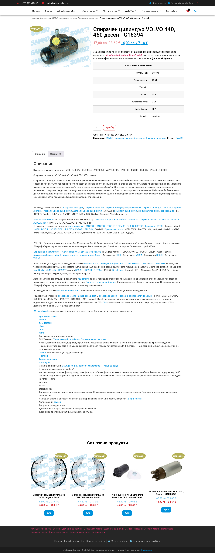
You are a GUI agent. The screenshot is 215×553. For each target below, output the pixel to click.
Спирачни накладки (73, 207)
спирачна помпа (133, 207)
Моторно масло (151, 528)
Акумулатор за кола (41, 528)
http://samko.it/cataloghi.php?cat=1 (124, 55)
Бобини (56, 528)
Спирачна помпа (39, 532)
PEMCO (121, 226)
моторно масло (76, 226)
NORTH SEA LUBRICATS (62, 229)
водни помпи (135, 399)
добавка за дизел (87, 296)
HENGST (62, 270)
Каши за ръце (110, 366)
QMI (105, 302)
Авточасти (90, 11)
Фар (41, 326)
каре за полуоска (172, 207)
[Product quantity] (97, 128)
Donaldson (117, 270)
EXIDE (118, 255)
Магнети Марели (133, 528)
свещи (42, 352)
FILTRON (98, 270)
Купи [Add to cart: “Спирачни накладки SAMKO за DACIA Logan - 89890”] (48, 513)
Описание (40, 154)
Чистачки (43, 356)
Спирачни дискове (58, 532)
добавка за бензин (108, 296)
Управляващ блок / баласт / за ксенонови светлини (79, 339)
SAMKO (179, 138)
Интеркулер (45, 362)
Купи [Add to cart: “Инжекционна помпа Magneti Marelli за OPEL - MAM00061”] (127, 513)
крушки (57, 402)
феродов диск (167, 211)
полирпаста (83, 279)
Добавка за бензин (72, 528)
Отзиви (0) (55, 154)
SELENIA (89, 229)
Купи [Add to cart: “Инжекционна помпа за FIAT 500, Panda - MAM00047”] (166, 510)
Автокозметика (67, 11)
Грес (45, 223)
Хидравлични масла (44, 219)
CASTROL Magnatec (145, 226)
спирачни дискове (94, 207)
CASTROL (90, 226)
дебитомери (45, 323)
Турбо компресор (48, 359)
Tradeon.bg (146, 550)
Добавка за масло (93, 528)
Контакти (171, 11)
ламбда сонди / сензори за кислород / (82, 366)
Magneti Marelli (48, 270)
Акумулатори (111, 11)
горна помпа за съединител (58, 211)
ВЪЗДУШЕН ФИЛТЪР (112, 263)
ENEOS (78, 229)
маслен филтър (91, 263)
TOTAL (160, 226)
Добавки (130, 11)
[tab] (40, 154)
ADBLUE (37, 223)
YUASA (36, 258)
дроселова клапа (47, 316)
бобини (42, 319)
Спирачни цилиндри (88, 18)
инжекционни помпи (67, 290)
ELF (115, 226)
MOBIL (36, 229)
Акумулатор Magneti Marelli (47, 255)
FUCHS (130, 226)
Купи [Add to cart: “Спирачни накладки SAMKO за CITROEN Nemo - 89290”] (88, 513)
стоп (41, 329)
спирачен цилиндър (152, 207)
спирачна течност (148, 219)
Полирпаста (167, 528)
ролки (37, 211)
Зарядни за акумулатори (47, 252)
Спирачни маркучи (114, 207)
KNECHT (88, 270)
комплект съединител (125, 211)
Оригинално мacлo (114, 229)
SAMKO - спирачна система (64, 18)
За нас (48, 11)
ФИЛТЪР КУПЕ (157, 263)
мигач (42, 333)
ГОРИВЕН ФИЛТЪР (136, 263)
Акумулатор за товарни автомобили (81, 255)
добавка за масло (67, 296)
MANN (36, 270)
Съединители (98, 532)
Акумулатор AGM (71, 252)
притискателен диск (148, 211)
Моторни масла (151, 11)
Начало (36, 11)
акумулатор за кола (91, 252)
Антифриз (133, 219)
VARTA (139, 255)
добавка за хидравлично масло (136, 296)
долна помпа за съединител (87, 211)
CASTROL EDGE (104, 226)
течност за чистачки (169, 219)
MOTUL (44, 229)
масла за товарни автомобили (110, 219)
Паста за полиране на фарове (101, 282)
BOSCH (159, 255)
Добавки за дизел (113, 528)
